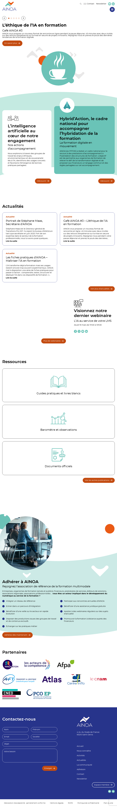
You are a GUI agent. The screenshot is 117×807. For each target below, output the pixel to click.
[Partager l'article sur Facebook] (75, 331)
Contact (89, 4)
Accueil (80, 746)
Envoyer (48, 768)
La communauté (84, 765)
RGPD (70, 803)
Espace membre (101, 785)
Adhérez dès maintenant (15, 635)
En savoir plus (10, 43)
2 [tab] (11, 18)
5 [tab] (18, 18)
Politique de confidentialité (88, 803)
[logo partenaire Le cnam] (98, 679)
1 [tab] (8, 18)
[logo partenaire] (37, 664)
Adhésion (81, 769)
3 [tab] (13, 18)
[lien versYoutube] (109, 4)
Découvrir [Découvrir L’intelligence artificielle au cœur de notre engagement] (41, 181)
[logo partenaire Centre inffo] (76, 679)
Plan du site (108, 803)
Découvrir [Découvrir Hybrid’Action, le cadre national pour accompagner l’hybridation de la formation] (104, 181)
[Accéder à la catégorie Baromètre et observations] (58, 422)
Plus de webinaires (52, 341)
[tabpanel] (58, 53)
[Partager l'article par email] (82, 331)
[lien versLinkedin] (113, 4)
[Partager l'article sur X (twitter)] (79, 331)
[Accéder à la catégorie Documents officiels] (58, 458)
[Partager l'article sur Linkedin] (86, 331)
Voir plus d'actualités (100, 289)
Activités (81, 755)
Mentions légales (56, 803)
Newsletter (101, 4)
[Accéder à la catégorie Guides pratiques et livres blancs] (58, 385)
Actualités (81, 760)
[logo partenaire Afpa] (65, 664)
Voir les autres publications (97, 480)
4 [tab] (16, 18)
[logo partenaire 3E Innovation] (10, 664)
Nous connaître (84, 751)
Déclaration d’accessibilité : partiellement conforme (24, 803)
